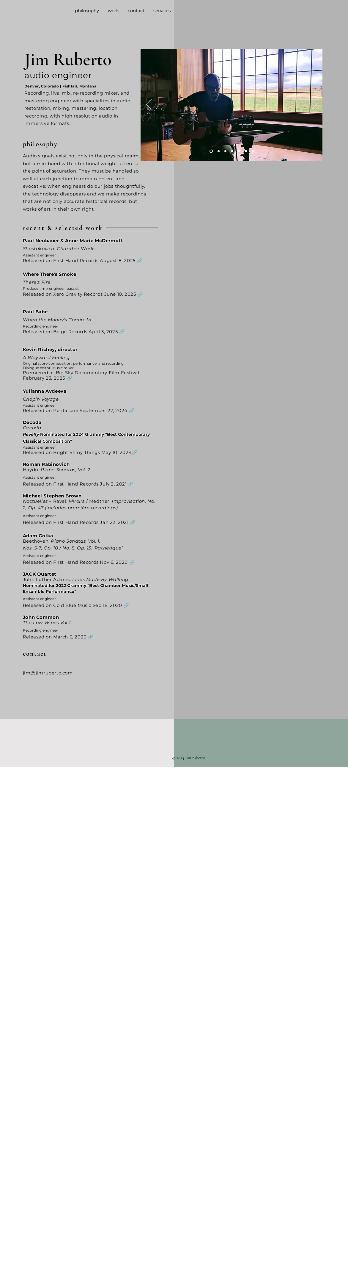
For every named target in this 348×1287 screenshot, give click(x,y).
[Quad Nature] (219, 151)
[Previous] (149, 104)
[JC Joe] (239, 151)
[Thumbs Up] (253, 151)
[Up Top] (225, 151)
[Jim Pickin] (211, 151)
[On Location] (246, 151)
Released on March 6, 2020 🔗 (58, 637)
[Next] (314, 104)
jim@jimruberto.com (48, 673)
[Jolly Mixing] (232, 151)
